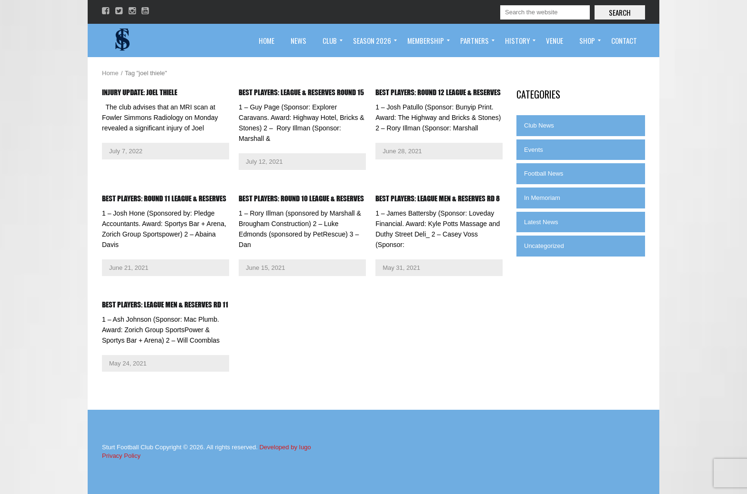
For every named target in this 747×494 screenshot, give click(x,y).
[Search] (545, 12)
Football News (543, 173)
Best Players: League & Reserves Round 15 (301, 92)
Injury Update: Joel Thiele (139, 92)
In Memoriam (542, 197)
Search (620, 12)
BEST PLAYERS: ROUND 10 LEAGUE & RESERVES (301, 198)
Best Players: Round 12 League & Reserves (438, 92)
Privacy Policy (121, 455)
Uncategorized (544, 245)
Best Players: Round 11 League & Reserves (164, 198)
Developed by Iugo (285, 447)
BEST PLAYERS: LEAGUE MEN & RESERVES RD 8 (437, 198)
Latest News (541, 222)
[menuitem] (267, 40)
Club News (539, 125)
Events (533, 149)
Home (110, 73)
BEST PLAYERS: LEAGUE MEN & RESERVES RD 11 (165, 304)
